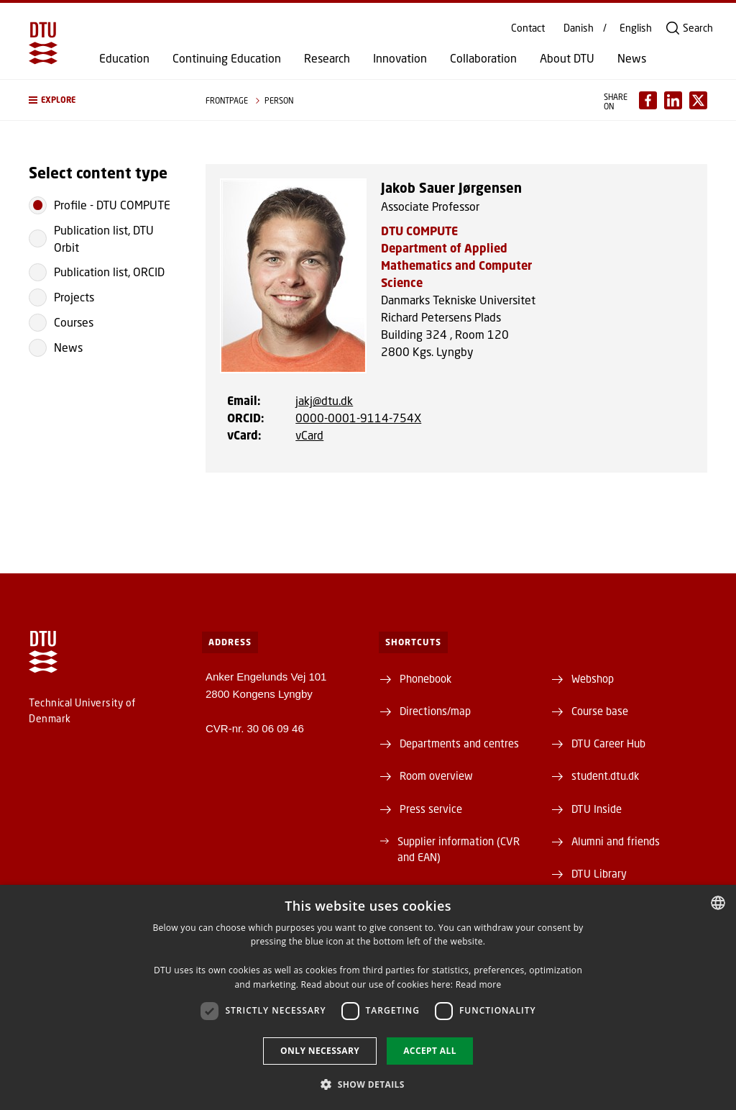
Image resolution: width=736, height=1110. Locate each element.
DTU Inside (596, 808)
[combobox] (718, 903)
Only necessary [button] (319, 1051)
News (631, 58)
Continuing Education (226, 58)
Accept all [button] (429, 1051)
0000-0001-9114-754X (358, 417)
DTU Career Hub (608, 743)
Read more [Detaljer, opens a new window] (479, 984)
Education (124, 58)
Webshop (592, 678)
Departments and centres (459, 743)
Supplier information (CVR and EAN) (458, 848)
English (636, 28)
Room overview (436, 775)
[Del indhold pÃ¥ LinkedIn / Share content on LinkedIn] (673, 100)
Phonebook (425, 678)
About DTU (567, 58)
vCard (309, 435)
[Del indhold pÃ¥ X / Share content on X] (698, 100)
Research (327, 58)
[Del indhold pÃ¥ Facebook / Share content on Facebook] (648, 100)
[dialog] (368, 997)
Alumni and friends (615, 840)
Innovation (400, 58)
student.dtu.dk (605, 775)
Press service (431, 808)
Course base (599, 710)
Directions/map (435, 710)
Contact (528, 28)
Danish (579, 28)
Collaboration (483, 58)
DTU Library (599, 873)
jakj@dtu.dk (324, 400)
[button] (103, 100)
